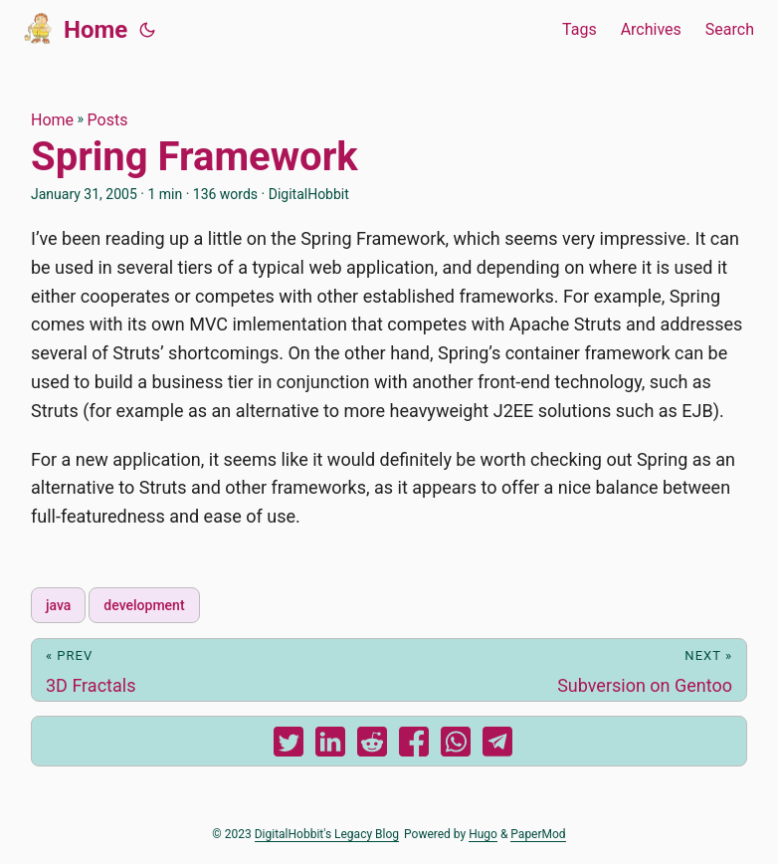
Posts (108, 119)
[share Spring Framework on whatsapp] (456, 746)
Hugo (483, 834)
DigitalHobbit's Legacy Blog (327, 834)
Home (75, 28)
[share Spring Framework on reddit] (372, 746)
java (58, 605)
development (143, 605)
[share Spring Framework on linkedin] (330, 746)
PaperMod (537, 834)
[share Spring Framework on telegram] (497, 746)
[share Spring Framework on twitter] (288, 746)
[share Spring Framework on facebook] (414, 746)
